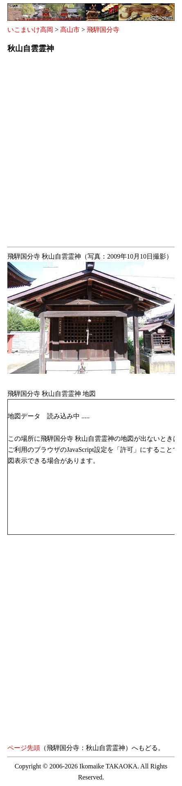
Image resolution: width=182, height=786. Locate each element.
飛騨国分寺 (103, 29)
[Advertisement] (91, 152)
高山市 (70, 29)
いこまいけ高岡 (30, 29)
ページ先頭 (23, 747)
